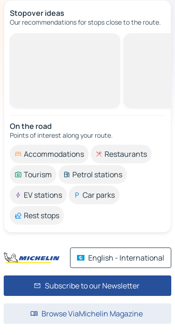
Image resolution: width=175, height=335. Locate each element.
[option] (49, 154)
